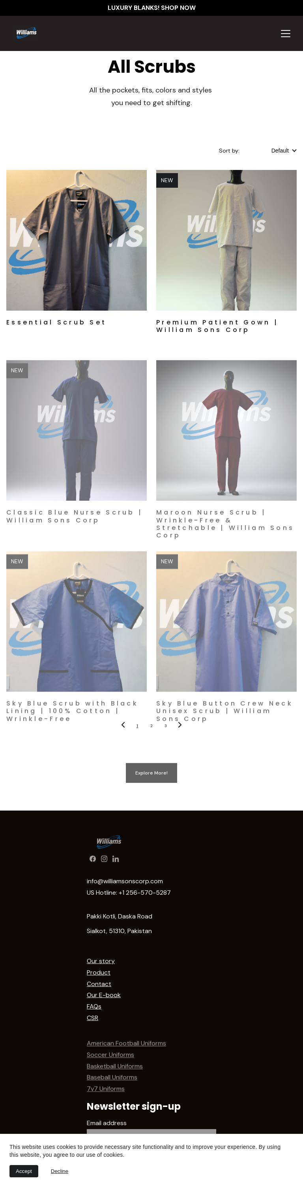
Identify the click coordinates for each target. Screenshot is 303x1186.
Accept (24, 1171)
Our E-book (104, 995)
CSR (92, 1018)
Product (98, 972)
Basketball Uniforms (115, 1073)
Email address (107, 1123)
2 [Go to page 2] (151, 725)
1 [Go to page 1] (137, 725)
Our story (101, 961)
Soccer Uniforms (110, 1061)
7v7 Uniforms (106, 1096)
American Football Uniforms (126, 1050)
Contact (99, 984)
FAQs (94, 1006)
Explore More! (151, 775)
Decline (59, 1171)
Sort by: (229, 150)
